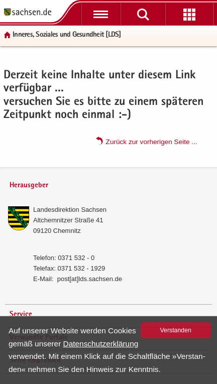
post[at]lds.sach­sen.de (89, 279)
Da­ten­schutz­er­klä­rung (101, 343)
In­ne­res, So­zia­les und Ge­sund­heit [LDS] (67, 35)
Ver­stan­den (175, 330)
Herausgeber (29, 185)
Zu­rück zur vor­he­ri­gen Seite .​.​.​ (151, 141)
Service (21, 314)
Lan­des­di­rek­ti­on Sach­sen (69, 209)
